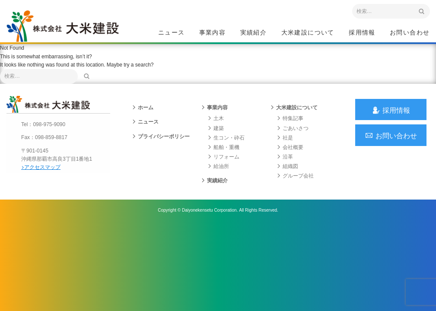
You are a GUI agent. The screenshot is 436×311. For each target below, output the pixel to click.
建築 (215, 133)
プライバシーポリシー (161, 142)
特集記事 (290, 124)
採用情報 (362, 32)
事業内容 (212, 32)
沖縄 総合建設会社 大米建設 (66, 28)
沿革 (285, 162)
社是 (285, 143)
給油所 (218, 172)
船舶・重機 (223, 152)
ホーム (142, 113)
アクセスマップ (43, 172)
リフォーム (223, 162)
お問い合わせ (410, 32)
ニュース (171, 32)
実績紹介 (253, 32)
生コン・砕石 (226, 143)
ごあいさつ (293, 133)
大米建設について (307, 32)
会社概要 (290, 152)
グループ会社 (295, 181)
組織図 (287, 172)
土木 (215, 124)
